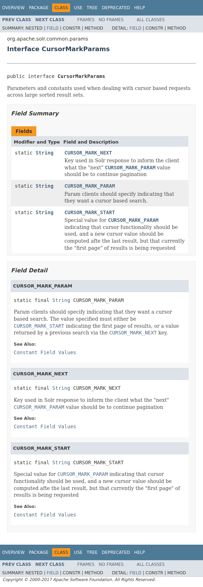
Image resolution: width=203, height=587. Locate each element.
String (45, 153)
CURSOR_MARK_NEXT (88, 153)
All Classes (151, 19)
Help (139, 7)
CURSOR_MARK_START (89, 212)
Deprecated (116, 7)
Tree (92, 7)
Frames (86, 19)
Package (38, 7)
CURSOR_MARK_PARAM (89, 186)
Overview (13, 7)
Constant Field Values (45, 352)
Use (78, 7)
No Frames (111, 19)
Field (53, 28)
